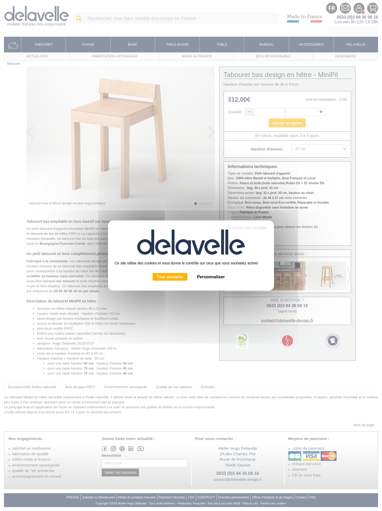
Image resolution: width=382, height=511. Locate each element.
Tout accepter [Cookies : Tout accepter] (170, 277)
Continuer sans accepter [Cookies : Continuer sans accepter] (247, 228)
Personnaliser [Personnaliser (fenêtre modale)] (211, 277)
